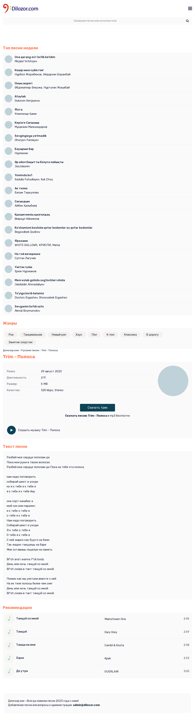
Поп (94, 334)
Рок (11, 334)
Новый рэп (59, 334)
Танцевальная (32, 334)
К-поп (110, 334)
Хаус (79, 334)
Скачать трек (97, 407)
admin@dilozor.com (86, 705)
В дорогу (152, 334)
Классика (130, 334)
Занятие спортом (20, 342)
